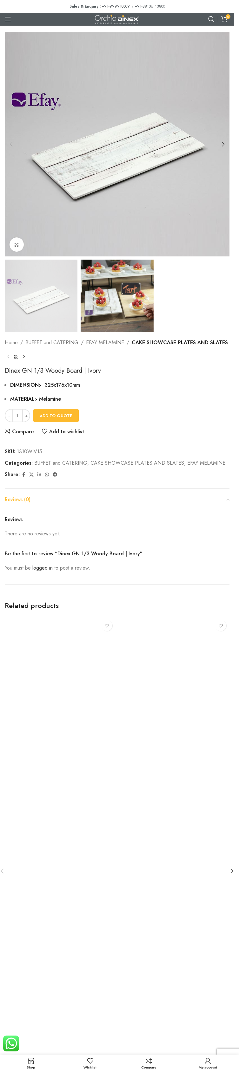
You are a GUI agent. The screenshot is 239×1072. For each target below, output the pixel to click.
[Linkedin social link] (39, 474)
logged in (42, 568)
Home (11, 342)
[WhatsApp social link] (47, 474)
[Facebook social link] (23, 474)
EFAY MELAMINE (105, 342)
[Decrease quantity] (9, 416)
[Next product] (24, 357)
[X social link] (31, 474)
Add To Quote (56, 416)
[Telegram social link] (55, 474)
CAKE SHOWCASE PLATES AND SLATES (180, 342)
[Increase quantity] (26, 416)
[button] (11, 144)
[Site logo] (117, 18)
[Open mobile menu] (8, 19)
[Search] (211, 19)
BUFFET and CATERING (51, 342)
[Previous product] (8, 357)
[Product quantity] (17, 416)
